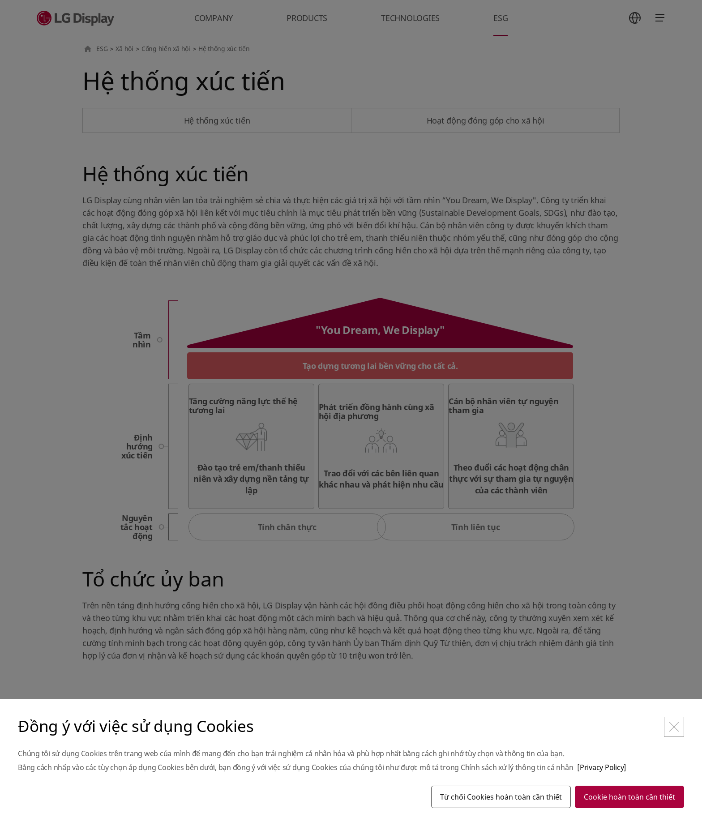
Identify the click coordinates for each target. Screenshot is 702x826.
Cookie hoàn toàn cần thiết (629, 797)
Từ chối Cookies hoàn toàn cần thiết (501, 797)
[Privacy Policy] (601, 767)
